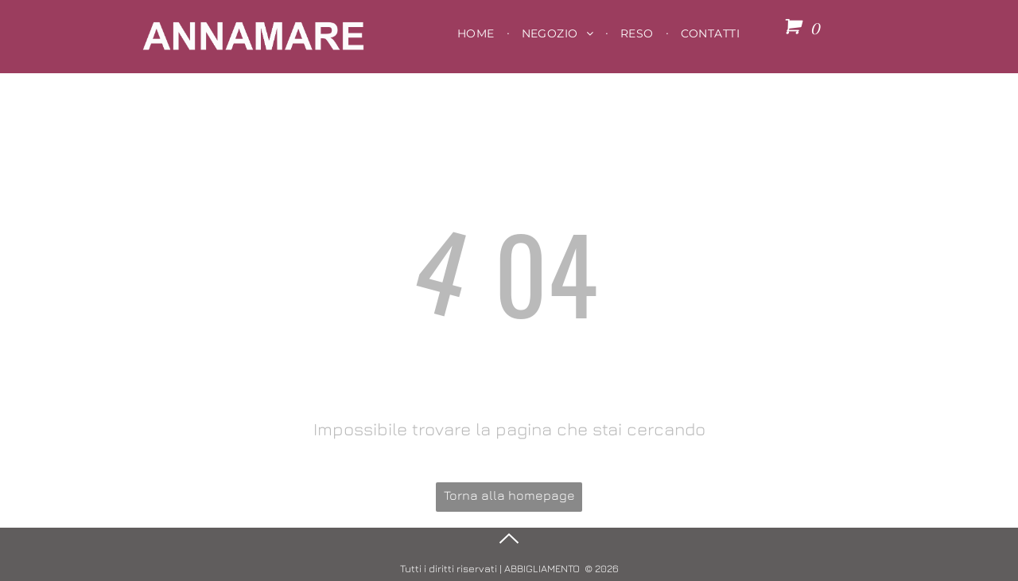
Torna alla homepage (509, 495)
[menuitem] (477, 33)
